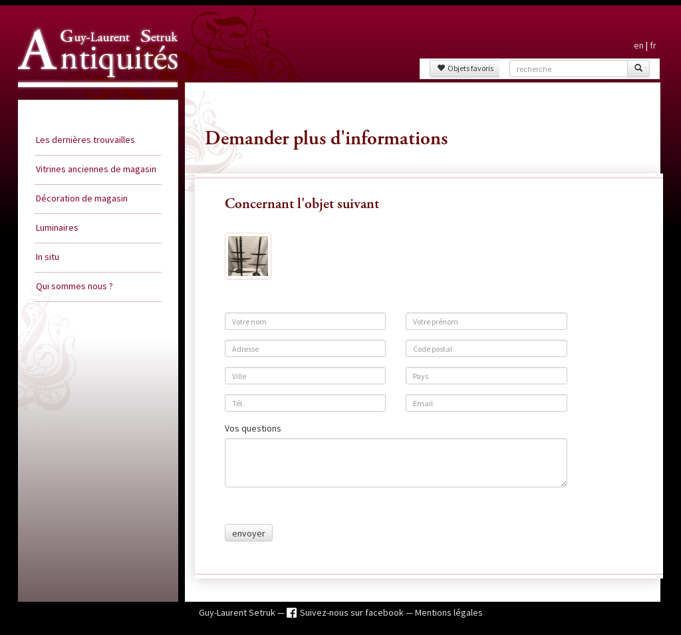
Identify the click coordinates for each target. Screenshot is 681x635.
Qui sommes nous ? (74, 286)
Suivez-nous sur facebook (353, 612)
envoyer (248, 533)
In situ (47, 257)
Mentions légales (449, 612)
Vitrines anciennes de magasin (96, 169)
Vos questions (253, 428)
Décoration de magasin (82, 198)
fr (653, 45)
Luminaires (57, 227)
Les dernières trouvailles (85, 140)
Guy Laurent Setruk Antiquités (92, 99)
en (639, 45)
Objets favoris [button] (465, 68)
